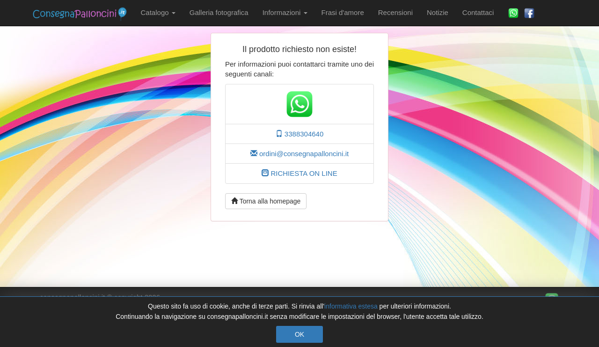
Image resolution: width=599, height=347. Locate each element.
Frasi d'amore (342, 12)
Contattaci (478, 12)
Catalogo (158, 12)
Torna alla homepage (265, 201)
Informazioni (285, 12)
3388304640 (300, 134)
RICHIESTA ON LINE (299, 173)
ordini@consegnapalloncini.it (299, 154)
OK (299, 334)
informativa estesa (351, 306)
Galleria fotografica (219, 12)
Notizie (437, 12)
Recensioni (395, 12)
